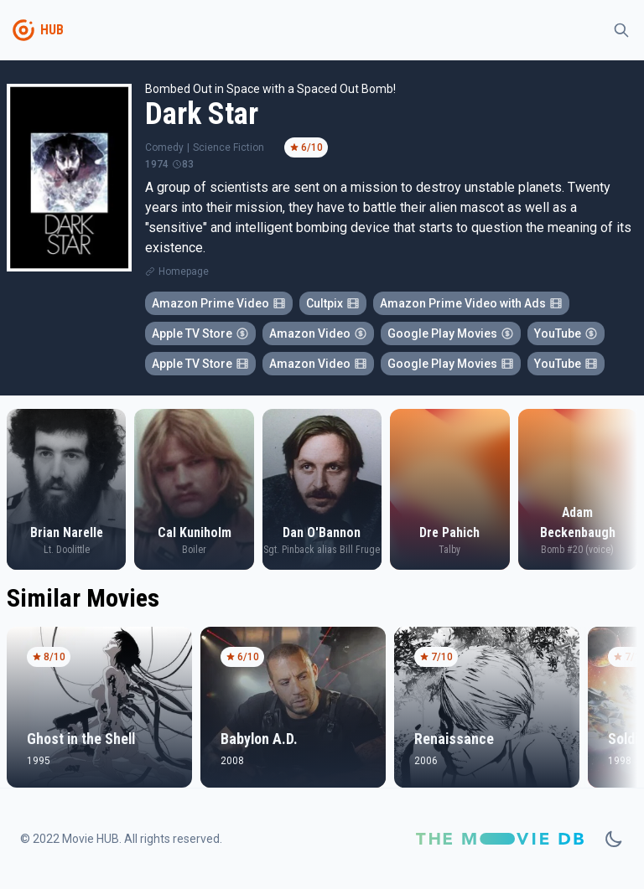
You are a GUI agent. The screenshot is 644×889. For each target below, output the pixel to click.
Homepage (183, 271)
